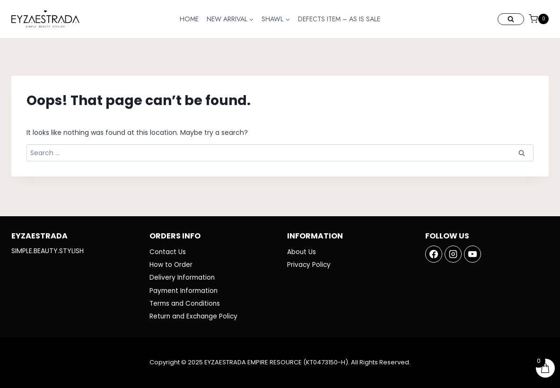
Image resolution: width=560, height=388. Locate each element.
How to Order (171, 263)
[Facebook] (433, 252)
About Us (301, 250)
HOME (189, 19)
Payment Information (185, 290)
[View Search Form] (511, 19)
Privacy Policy (309, 263)
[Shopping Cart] (539, 19)
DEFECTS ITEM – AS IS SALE (339, 19)
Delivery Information (183, 277)
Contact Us (168, 250)
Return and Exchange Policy (195, 316)
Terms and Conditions (186, 303)
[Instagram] (453, 252)
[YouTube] (472, 252)
